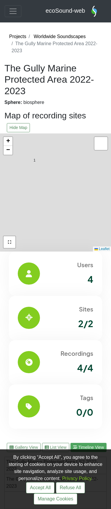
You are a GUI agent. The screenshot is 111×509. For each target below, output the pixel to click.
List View (56, 447)
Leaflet (102, 249)
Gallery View (23, 447)
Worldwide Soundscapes (60, 36)
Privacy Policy (76, 478)
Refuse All (70, 487)
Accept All (40, 487)
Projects (17, 36)
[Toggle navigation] (13, 11)
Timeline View (88, 447)
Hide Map (18, 127)
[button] (77, 242)
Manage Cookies (55, 498)
